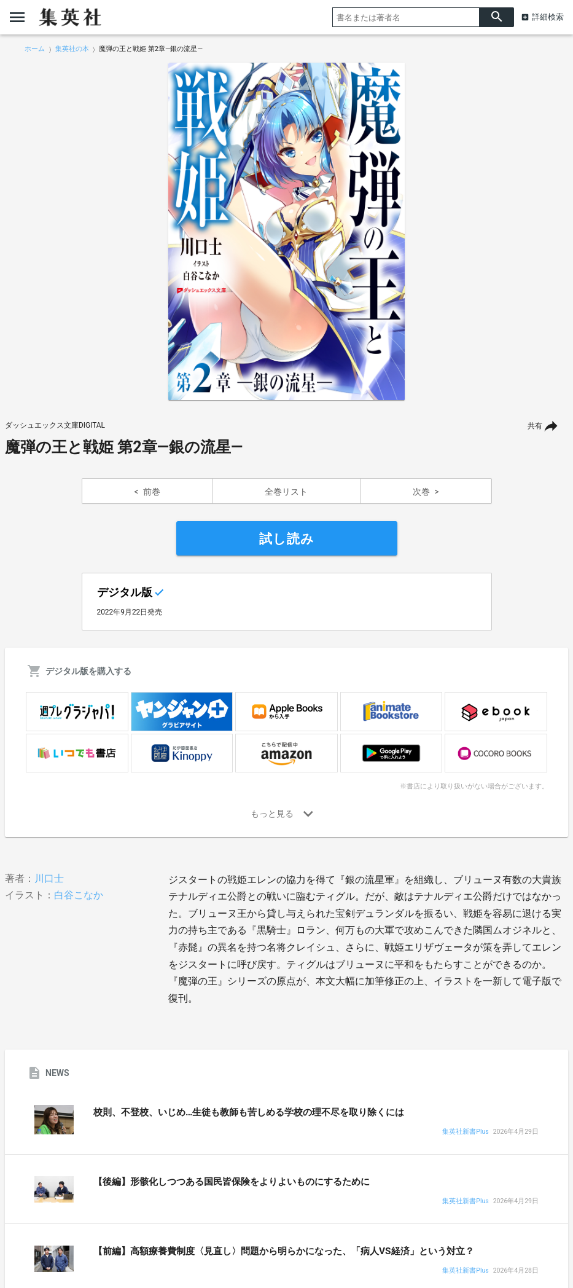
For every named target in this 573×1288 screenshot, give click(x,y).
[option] (287, 232)
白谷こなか (78, 895)
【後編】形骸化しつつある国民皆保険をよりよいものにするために (231, 1181)
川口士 (49, 878)
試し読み (286, 539)
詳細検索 (548, 17)
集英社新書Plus (465, 1132)
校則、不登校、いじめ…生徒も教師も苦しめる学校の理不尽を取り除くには (248, 1112)
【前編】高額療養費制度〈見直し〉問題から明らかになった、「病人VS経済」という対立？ (283, 1251)
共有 (535, 426)
